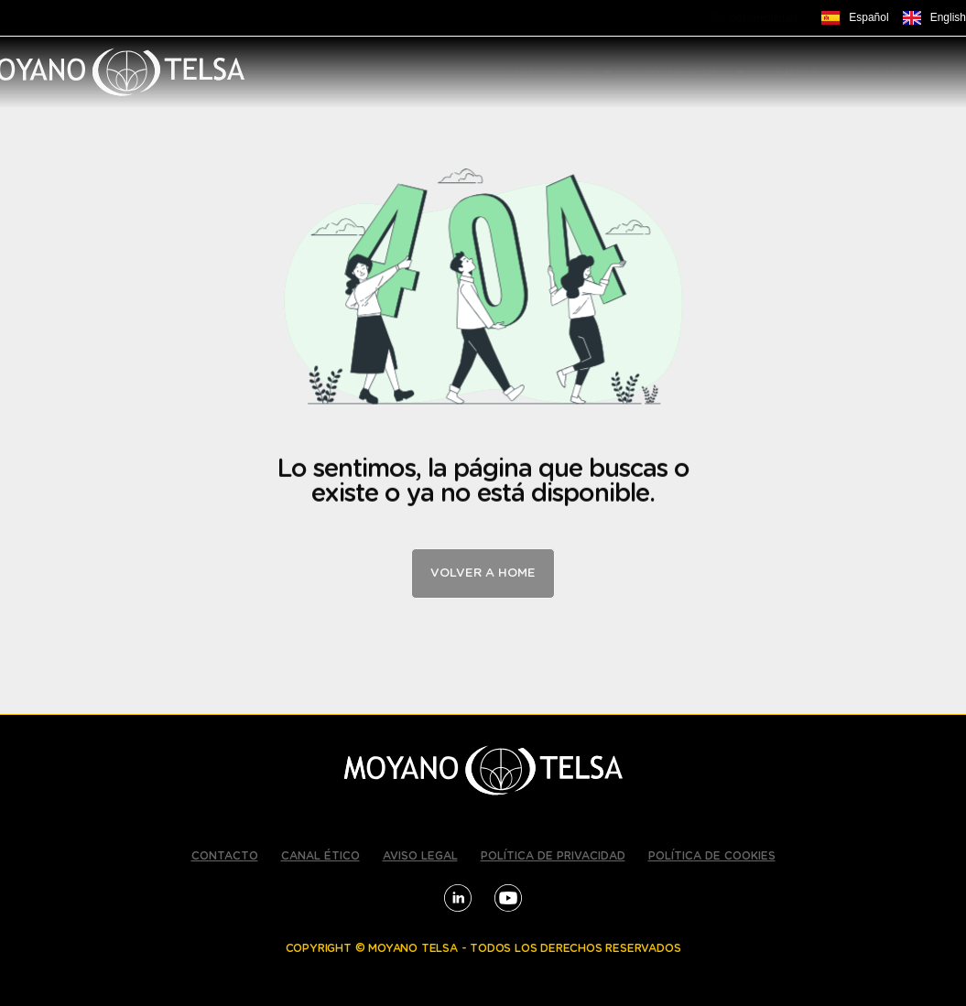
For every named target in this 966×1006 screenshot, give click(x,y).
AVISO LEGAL (420, 855)
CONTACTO (224, 855)
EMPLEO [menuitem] (803, 72)
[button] (607, 72)
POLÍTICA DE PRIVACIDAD (553, 855)
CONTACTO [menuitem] (896, 72)
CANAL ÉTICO (320, 855)
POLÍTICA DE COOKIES (712, 855)
